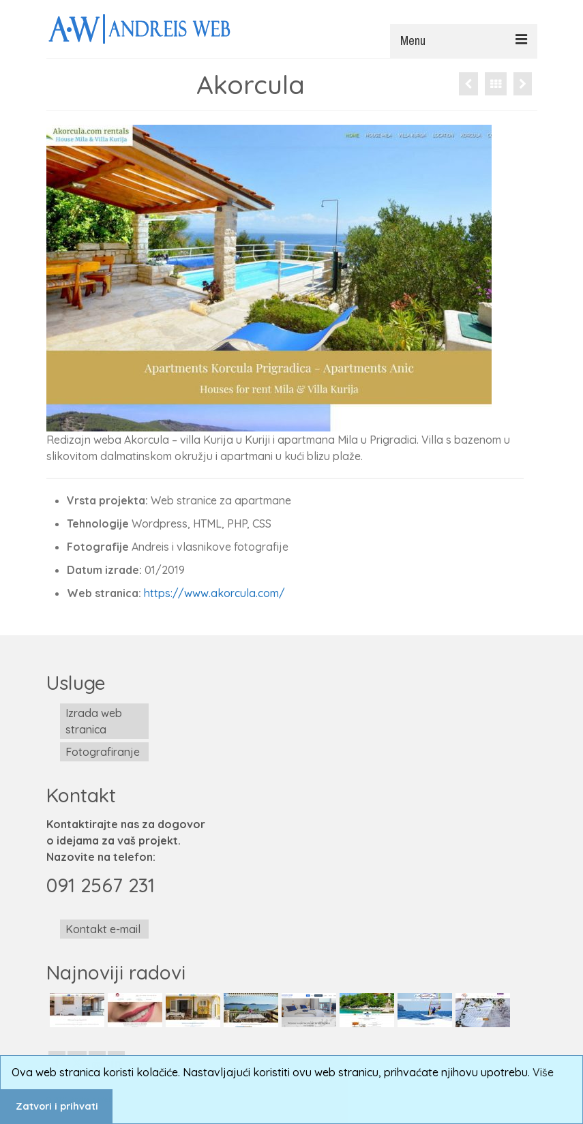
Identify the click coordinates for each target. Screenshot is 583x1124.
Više (543, 1072)
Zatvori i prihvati (57, 1106)
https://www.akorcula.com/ (214, 593)
